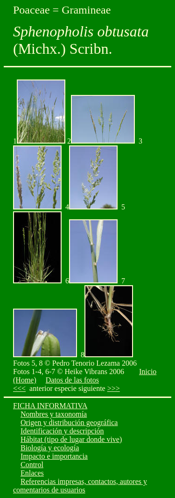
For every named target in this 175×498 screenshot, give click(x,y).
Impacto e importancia (54, 456)
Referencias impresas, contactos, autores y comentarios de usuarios (80, 485)
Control (32, 465)
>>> (113, 388)
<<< (19, 388)
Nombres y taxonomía (54, 414)
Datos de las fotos (72, 380)
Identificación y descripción (62, 431)
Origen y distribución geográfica (69, 422)
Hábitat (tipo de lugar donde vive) (71, 439)
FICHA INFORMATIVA (50, 406)
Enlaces (32, 473)
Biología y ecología (50, 448)
